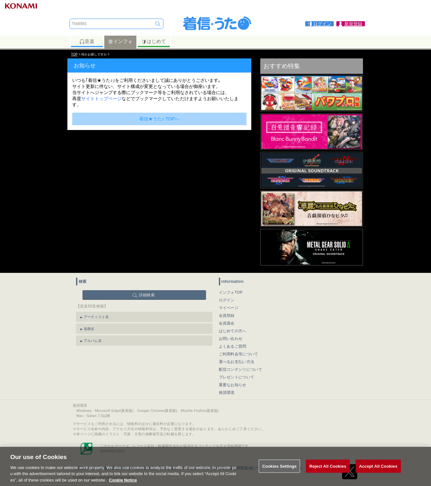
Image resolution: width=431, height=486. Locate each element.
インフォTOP (231, 292)
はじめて (153, 41)
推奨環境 (227, 392)
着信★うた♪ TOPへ (159, 118)
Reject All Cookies (327, 470)
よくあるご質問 (232, 346)
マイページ (229, 308)
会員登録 (227, 315)
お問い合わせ (231, 338)
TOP (74, 54)
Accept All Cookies (378, 470)
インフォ (120, 41)
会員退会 (227, 323)
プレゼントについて (236, 377)
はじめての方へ (232, 331)
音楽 (86, 41)
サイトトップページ (101, 98)
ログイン (227, 300)
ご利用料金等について (238, 354)
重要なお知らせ (232, 385)
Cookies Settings (279, 470)
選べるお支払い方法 (236, 362)
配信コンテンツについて (240, 369)
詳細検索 (147, 295)
